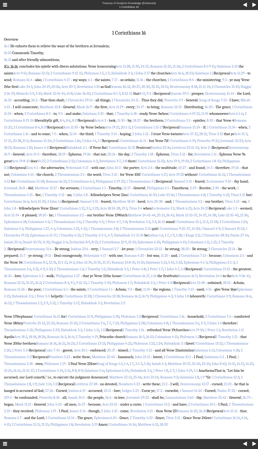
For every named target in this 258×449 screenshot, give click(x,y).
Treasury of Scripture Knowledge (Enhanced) (129, 3)
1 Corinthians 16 (129, 6)
